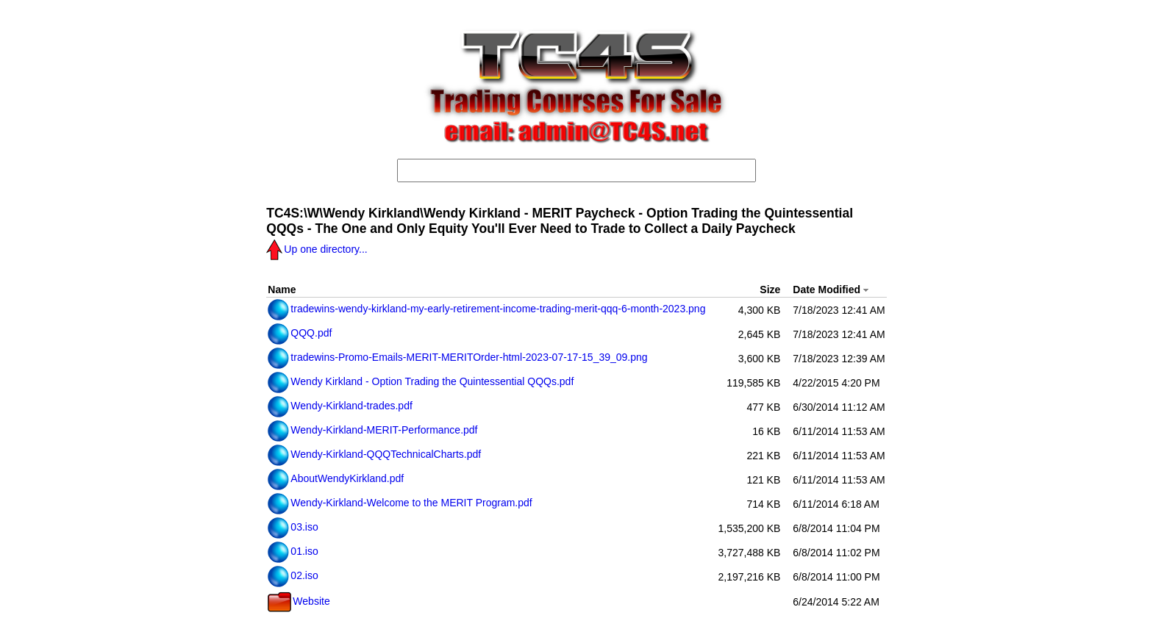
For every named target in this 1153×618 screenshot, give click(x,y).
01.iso (293, 551)
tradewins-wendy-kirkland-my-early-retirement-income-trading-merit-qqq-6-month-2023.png (486, 309)
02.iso (293, 575)
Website (298, 601)
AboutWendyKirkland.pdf (336, 478)
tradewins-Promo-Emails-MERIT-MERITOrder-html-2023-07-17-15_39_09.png (457, 357)
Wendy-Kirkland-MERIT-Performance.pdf (372, 430)
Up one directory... (316, 249)
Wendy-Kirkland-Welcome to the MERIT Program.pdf (400, 503)
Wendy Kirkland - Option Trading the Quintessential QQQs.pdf (421, 381)
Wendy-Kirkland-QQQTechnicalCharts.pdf (374, 454)
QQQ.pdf (300, 333)
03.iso (293, 527)
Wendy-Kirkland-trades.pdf (340, 406)
